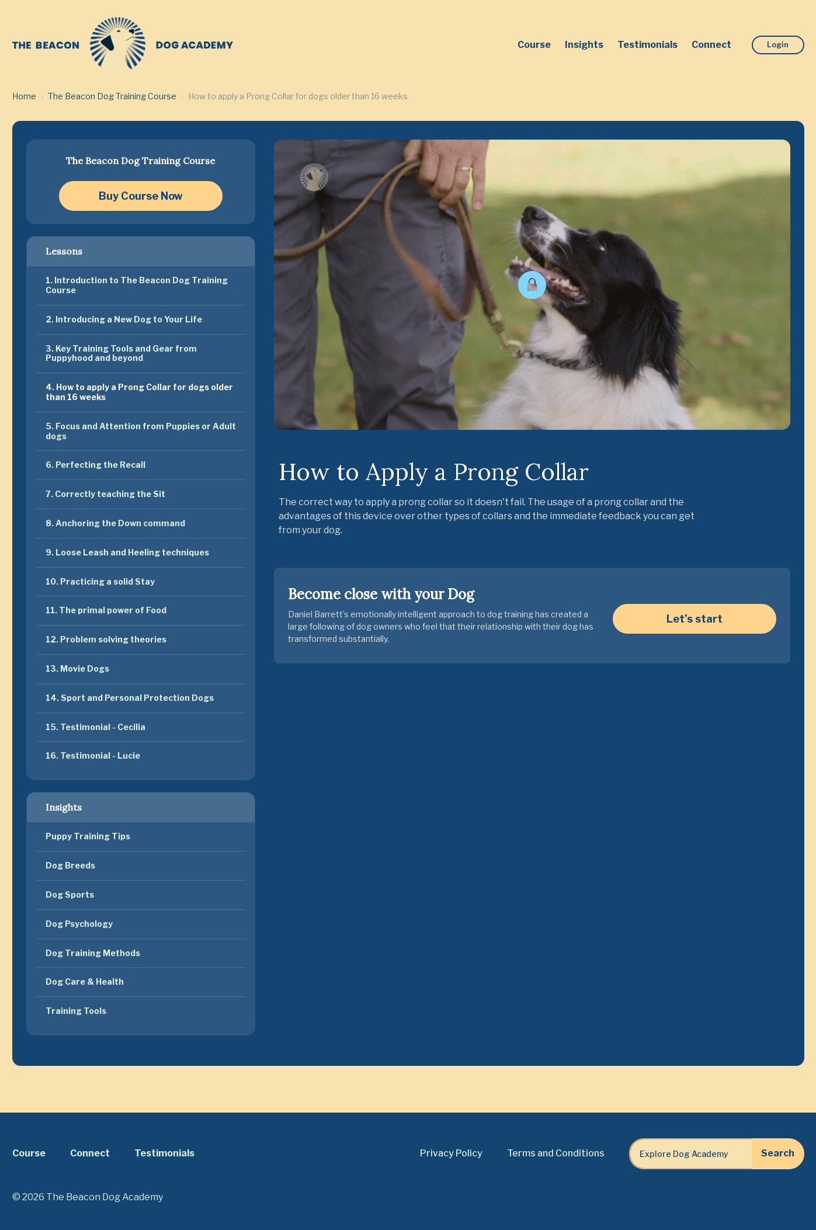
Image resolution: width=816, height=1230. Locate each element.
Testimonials (647, 44)
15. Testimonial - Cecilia (95, 727)
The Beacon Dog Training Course (112, 96)
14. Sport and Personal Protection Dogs (130, 698)
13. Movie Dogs (77, 668)
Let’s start (694, 619)
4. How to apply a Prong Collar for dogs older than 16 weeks (139, 392)
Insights (584, 44)
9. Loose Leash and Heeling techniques (127, 552)
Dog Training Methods (93, 953)
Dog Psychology (79, 924)
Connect (711, 44)
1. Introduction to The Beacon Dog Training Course (137, 285)
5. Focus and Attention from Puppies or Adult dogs (141, 431)
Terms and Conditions (556, 1153)
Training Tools (76, 1011)
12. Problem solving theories (106, 639)
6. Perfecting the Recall (95, 465)
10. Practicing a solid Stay (100, 581)
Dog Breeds (70, 865)
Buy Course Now (141, 196)
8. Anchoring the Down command (115, 523)
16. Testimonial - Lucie (93, 755)
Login (778, 44)
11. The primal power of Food (106, 610)
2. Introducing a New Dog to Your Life (124, 319)
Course (534, 44)
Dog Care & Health (85, 981)
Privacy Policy (451, 1153)
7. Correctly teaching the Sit (105, 494)
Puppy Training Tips (88, 836)
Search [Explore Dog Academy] (777, 1153)
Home (24, 96)
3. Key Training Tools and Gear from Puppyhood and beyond (121, 353)
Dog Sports (70, 894)
